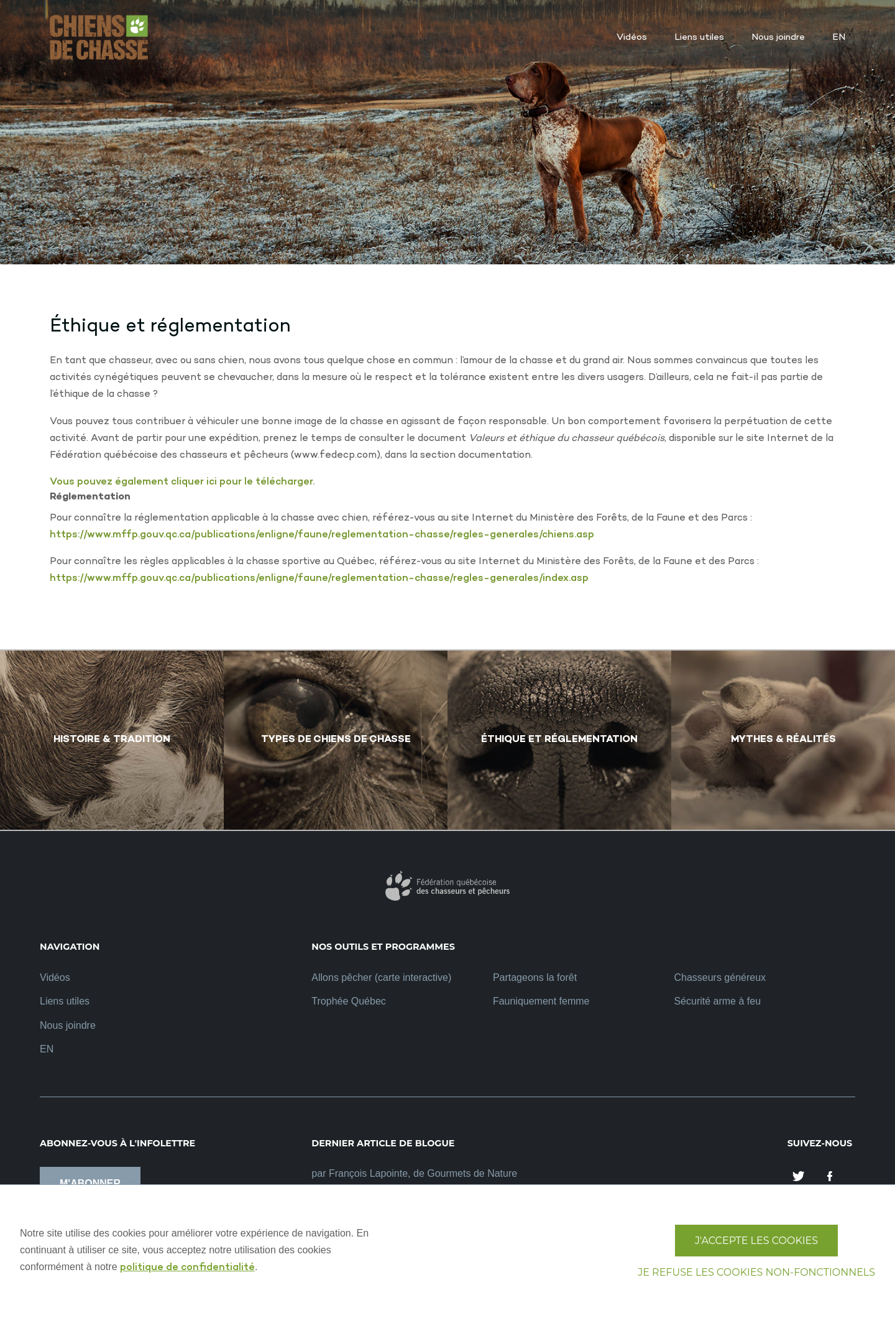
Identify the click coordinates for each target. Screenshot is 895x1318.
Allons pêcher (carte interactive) (381, 977)
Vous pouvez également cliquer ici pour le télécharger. (182, 482)
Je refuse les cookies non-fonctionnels (756, 1272)
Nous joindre (68, 1025)
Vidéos (55, 977)
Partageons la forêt (535, 977)
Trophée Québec (348, 1001)
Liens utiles (65, 1001)
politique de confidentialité (187, 1268)
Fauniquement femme (541, 1001)
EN (46, 1049)
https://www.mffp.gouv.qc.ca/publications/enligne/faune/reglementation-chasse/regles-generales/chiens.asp (322, 535)
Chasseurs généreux (720, 977)
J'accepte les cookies (756, 1240)
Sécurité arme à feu (717, 1001)
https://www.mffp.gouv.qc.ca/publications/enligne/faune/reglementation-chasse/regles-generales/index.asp (319, 579)
